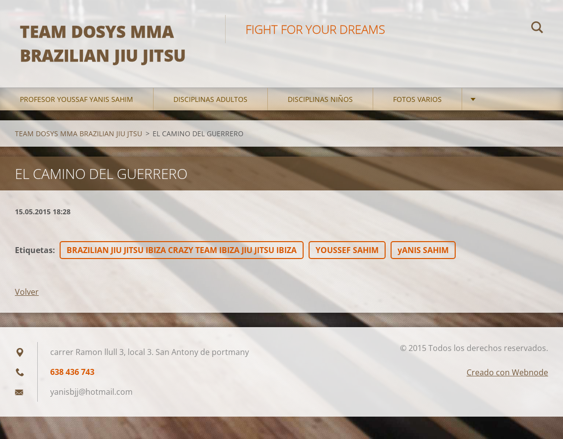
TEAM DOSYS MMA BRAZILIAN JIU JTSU (78, 133)
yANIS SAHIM (423, 250)
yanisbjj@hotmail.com (91, 391)
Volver (27, 291)
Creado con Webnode (507, 372)
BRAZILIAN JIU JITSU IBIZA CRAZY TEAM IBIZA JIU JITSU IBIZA (182, 250)
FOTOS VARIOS (417, 99)
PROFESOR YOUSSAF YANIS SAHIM (76, 99)
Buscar (537, 29)
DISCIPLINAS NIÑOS (320, 99)
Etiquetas (34, 250)
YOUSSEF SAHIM (347, 250)
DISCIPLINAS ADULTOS (210, 99)
